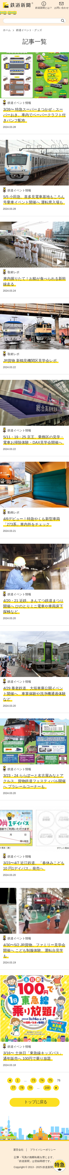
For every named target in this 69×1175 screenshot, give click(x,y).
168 (47, 1087)
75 (50, 1080)
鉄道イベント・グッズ (29, 30)
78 (21, 1087)
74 (42, 1080)
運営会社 (18, 1149)
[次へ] (56, 1088)
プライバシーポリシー (43, 1149)
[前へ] (10, 1080)
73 (33, 1080)
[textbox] (34, 20)
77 (13, 1087)
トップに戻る (35, 1102)
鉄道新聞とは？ (43, 5)
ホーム (7, 30)
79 (30, 1087)
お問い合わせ (61, 5)
